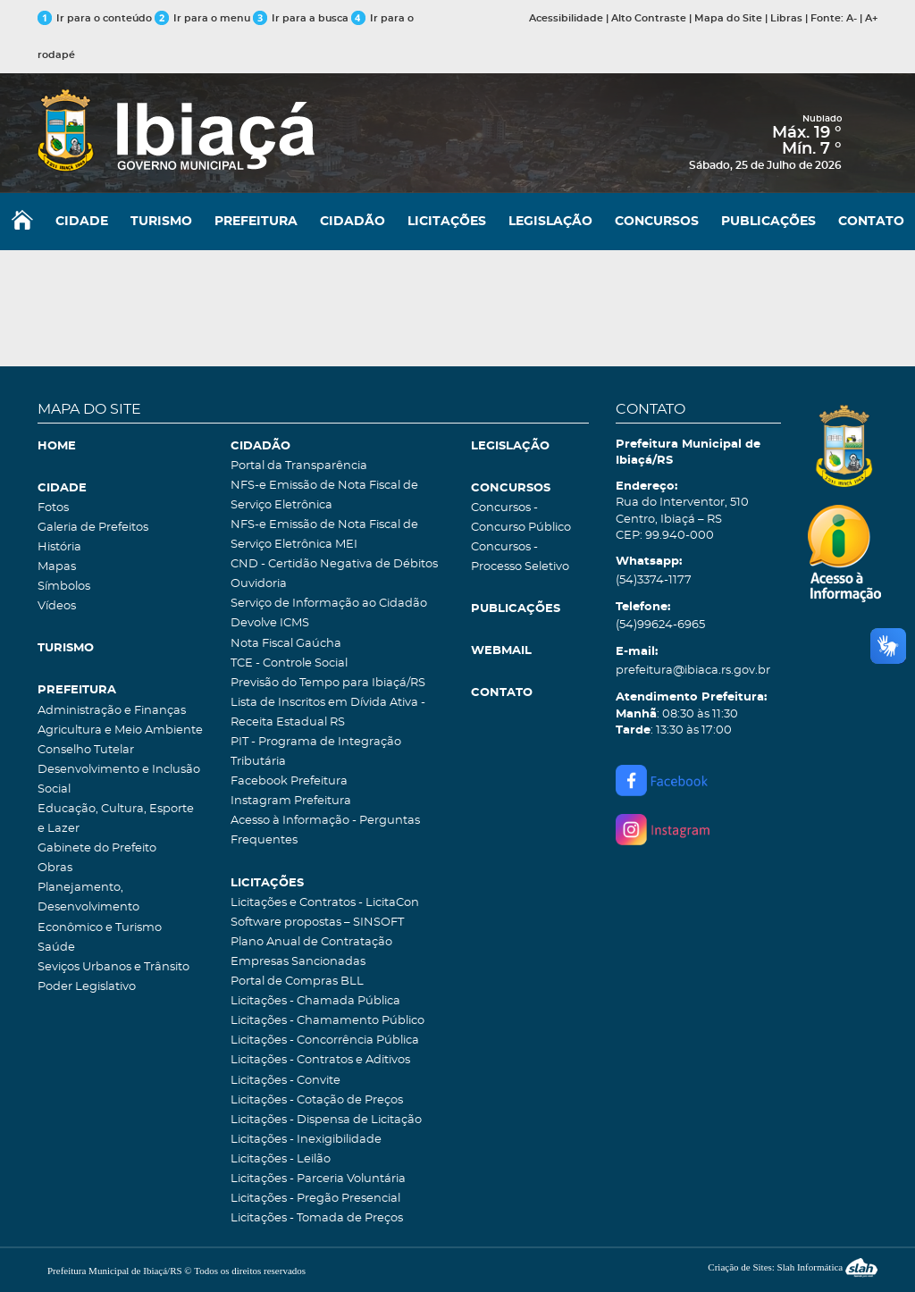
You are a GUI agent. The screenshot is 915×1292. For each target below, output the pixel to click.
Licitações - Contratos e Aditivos (320, 1060)
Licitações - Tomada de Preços (317, 1218)
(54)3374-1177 (654, 580)
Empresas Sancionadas (298, 962)
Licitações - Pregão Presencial (315, 1198)
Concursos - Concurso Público (521, 517)
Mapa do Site (728, 18)
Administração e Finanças (112, 711)
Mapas (57, 567)
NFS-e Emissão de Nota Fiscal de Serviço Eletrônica (324, 495)
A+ (871, 18)
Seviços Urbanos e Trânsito (113, 967)
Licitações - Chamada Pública (315, 1001)
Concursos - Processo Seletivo (520, 557)
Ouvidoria (259, 584)
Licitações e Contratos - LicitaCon (325, 903)
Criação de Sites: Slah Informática (792, 1267)
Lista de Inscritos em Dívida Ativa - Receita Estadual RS (328, 712)
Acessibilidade (566, 18)
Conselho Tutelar (86, 750)
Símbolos (64, 586)
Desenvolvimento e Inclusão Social (119, 779)
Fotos (53, 508)
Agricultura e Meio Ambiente (120, 730)
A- (851, 18)
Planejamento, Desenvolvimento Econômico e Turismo (100, 907)
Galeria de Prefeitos (93, 527)
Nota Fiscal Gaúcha (286, 644)
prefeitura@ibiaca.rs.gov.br (693, 670)
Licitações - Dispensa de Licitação (326, 1120)
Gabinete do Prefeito (97, 848)
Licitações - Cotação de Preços (317, 1100)
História (59, 547)
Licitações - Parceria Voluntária (318, 1179)
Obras (55, 868)
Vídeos (57, 606)
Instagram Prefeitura (291, 801)
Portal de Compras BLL (297, 981)
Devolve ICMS (270, 623)
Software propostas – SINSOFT (317, 922)
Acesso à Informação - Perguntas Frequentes (325, 830)
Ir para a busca (300, 18)
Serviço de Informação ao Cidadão (329, 603)
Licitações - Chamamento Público (327, 1021)
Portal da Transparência (299, 466)
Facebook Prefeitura (289, 781)
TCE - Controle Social (289, 663)
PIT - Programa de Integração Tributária (316, 752)
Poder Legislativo (87, 987)
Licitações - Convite (285, 1080)
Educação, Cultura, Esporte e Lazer (116, 819)
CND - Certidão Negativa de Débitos (334, 564)
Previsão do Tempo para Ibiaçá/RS (328, 683)
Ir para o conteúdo (95, 18)
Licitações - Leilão (281, 1159)
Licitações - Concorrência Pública (325, 1040)
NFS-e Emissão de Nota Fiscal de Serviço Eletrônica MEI (324, 534)
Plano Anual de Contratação (311, 942)
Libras (786, 18)
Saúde (56, 947)
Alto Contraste (648, 18)
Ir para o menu (204, 18)
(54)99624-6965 (660, 625)
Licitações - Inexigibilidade (306, 1139)
